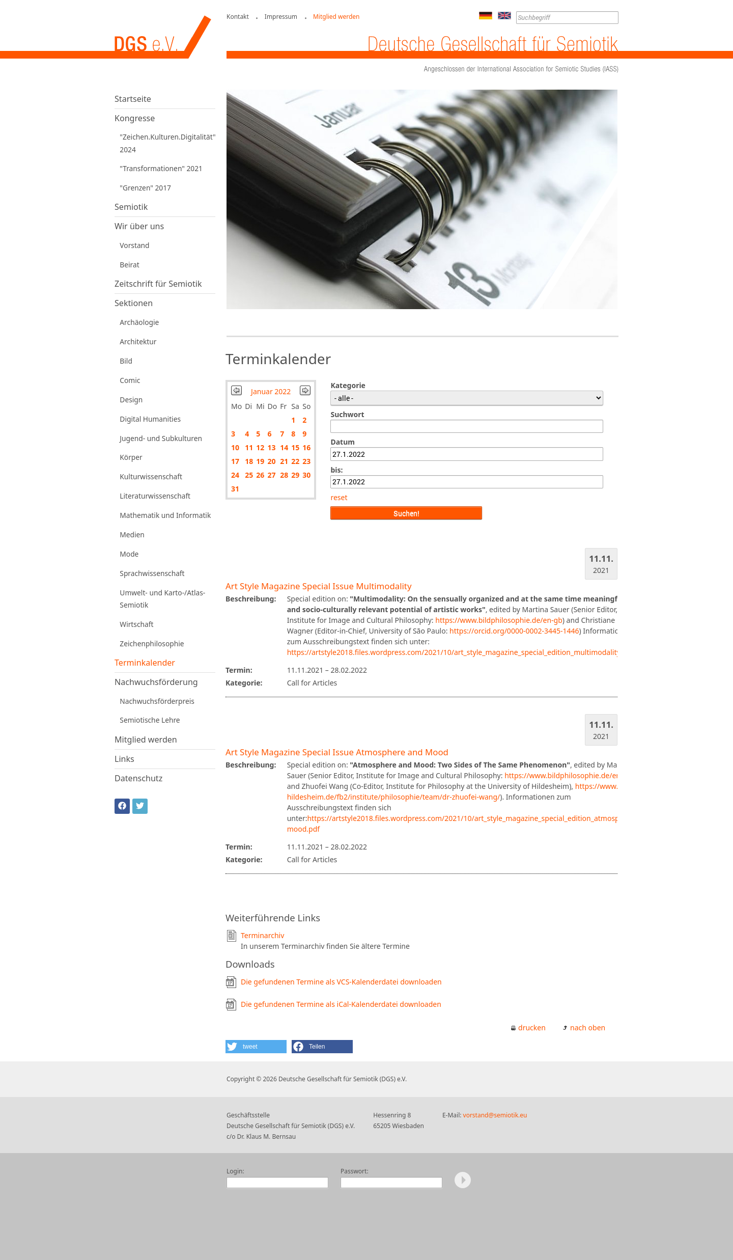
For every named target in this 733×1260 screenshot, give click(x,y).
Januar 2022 (271, 391)
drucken (532, 1027)
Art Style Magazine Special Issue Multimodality (318, 586)
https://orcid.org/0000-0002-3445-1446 (514, 631)
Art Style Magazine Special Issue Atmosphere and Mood (336, 752)
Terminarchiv (262, 935)
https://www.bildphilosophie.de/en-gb (498, 620)
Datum (342, 442)
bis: (336, 470)
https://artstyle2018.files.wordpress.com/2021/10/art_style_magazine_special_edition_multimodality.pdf (460, 652)
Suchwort (347, 414)
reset (338, 497)
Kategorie (347, 385)
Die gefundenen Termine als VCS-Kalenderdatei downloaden (341, 982)
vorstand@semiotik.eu (495, 1115)
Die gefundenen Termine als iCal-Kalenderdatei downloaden (341, 1004)
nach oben (587, 1027)
